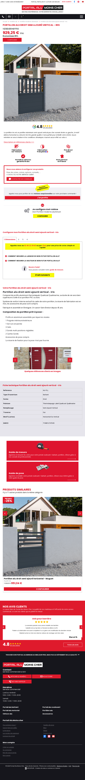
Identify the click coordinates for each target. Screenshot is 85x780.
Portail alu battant (10, 707)
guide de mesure (56, 270)
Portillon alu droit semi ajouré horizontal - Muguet (28, 579)
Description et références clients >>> (19, 142)
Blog (44, 728)
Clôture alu (7, 714)
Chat (44, 245)
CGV (70, 766)
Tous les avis (72, 645)
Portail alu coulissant (51, 707)
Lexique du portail (9, 736)
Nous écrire (46, 676)
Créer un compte (8, 747)
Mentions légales (62, 766)
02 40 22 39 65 (30, 245)
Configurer (12, 40)
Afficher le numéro (17, 676)
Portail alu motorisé (11, 710)
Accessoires (47, 714)
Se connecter (7, 750)
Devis (45, 731)
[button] (15, 360)
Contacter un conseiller (20, 179)
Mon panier (7, 755)
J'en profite (42, 197)
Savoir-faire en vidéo (10, 728)
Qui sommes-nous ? (9, 725)
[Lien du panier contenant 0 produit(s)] (22, 16)
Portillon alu (47, 710)
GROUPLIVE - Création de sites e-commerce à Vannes (42, 768)
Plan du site (75, 766)
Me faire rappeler (17, 681)
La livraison (6, 731)
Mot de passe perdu (9, 753)
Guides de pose (48, 725)
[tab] (9, 239)
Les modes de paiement (11, 733)
